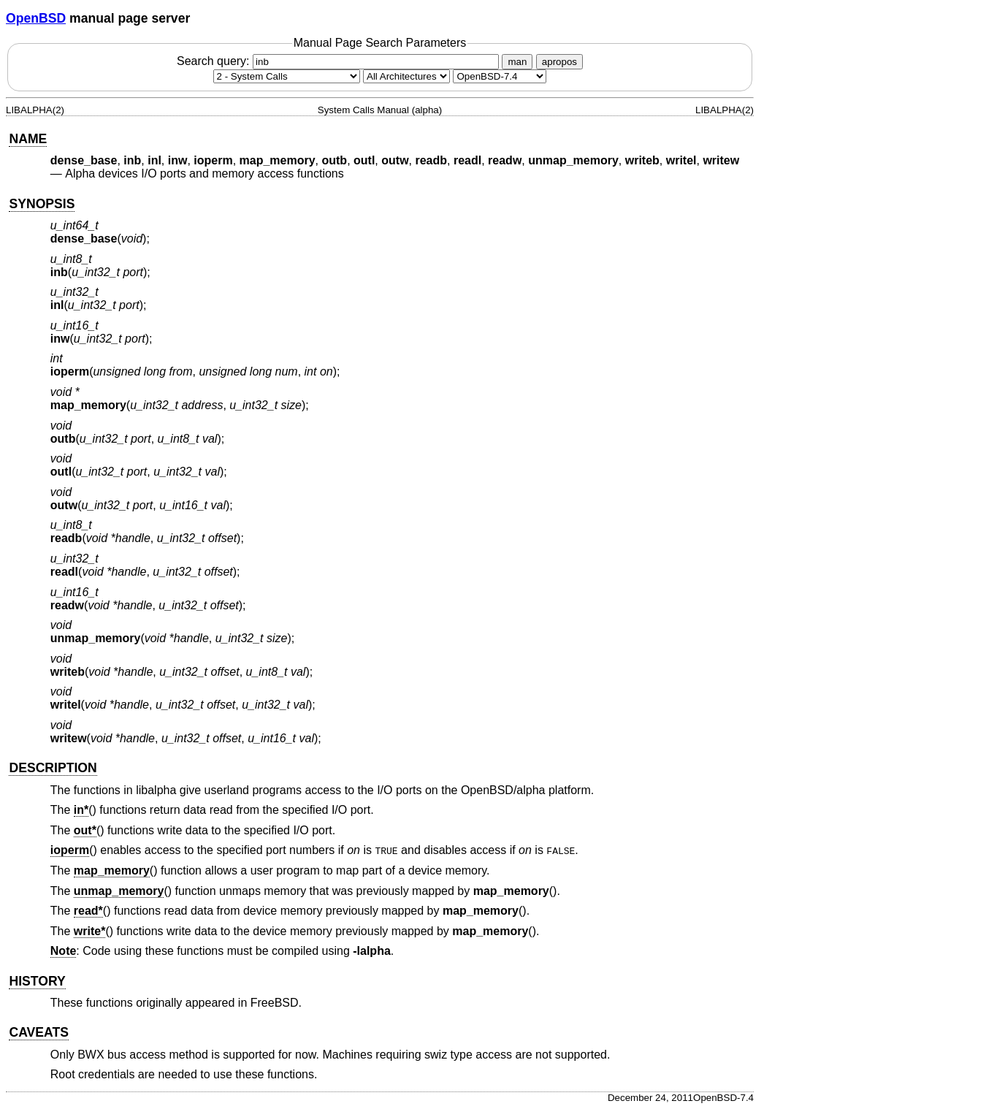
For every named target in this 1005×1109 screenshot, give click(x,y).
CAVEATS (38, 1032)
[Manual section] (286, 76)
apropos (559, 61)
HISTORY (37, 981)
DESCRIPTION (52, 768)
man (517, 61)
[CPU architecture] (406, 76)
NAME (28, 139)
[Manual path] (499, 76)
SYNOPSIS (41, 204)
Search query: (339, 61)
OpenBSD (36, 18)
